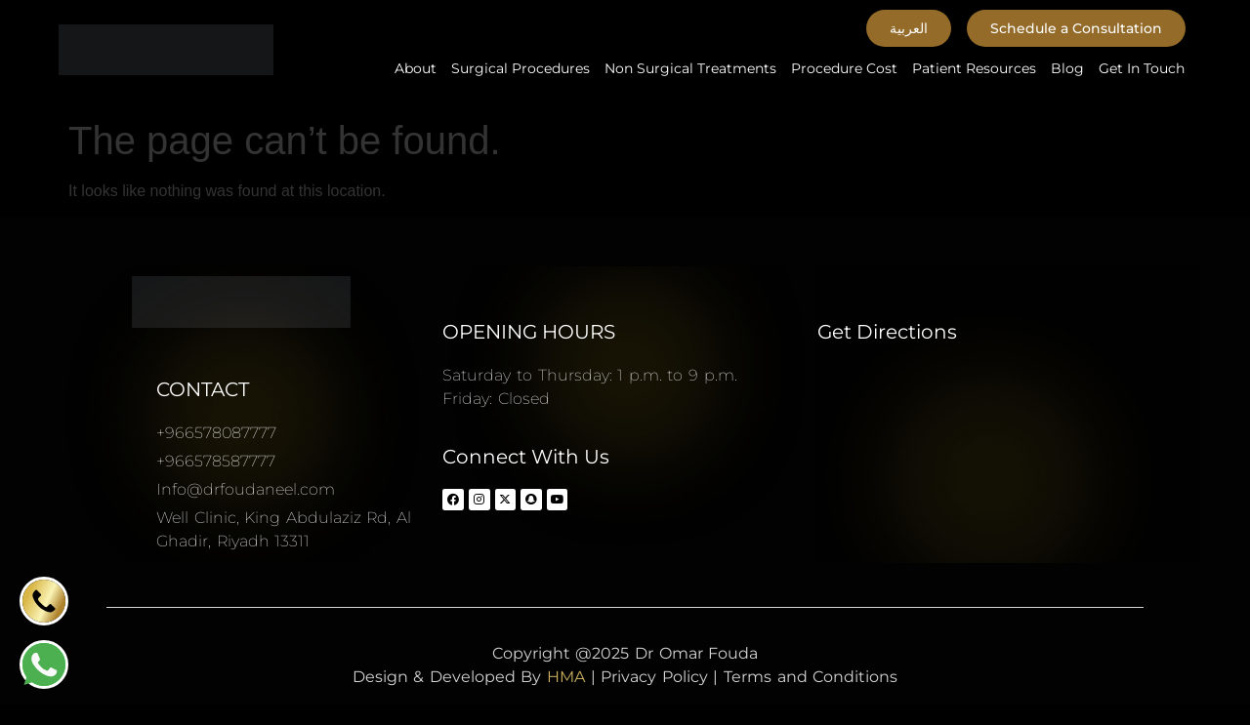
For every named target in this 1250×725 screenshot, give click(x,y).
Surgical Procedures (520, 68)
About (416, 68)
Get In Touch (1142, 68)
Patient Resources (974, 68)
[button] (908, 28)
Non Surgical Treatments (690, 68)
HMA (566, 676)
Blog (1067, 68)
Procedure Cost (844, 68)
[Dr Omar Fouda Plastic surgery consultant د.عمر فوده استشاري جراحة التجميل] (1009, 461)
